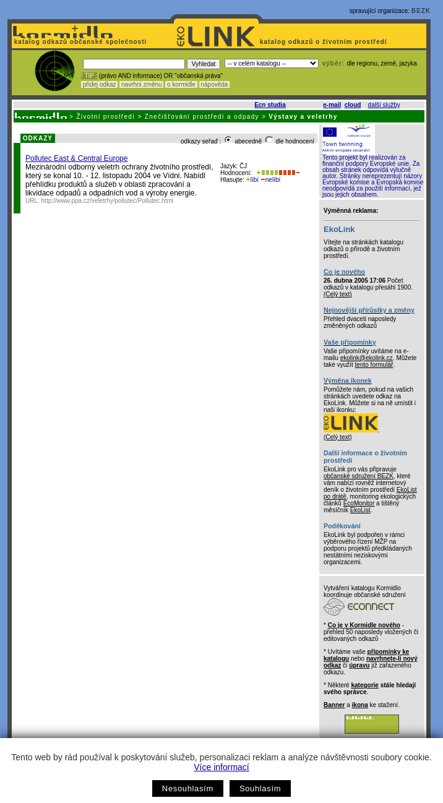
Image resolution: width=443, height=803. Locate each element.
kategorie (364, 685)
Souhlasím (260, 788)
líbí (252, 179)
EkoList (360, 510)
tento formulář (374, 364)
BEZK (421, 10)
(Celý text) (338, 294)
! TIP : (89, 75)
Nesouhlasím (187, 788)
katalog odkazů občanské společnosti (79, 41)
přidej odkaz (99, 84)
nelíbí (270, 179)
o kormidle (181, 84)
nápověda (214, 84)
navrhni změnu (141, 84)
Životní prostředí (105, 116)
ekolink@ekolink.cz (366, 357)
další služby (384, 104)
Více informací (221, 767)
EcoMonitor (359, 503)
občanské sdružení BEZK (359, 476)
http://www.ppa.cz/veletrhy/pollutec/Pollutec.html (107, 200)
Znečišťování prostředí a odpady (202, 116)
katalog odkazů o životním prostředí (324, 41)
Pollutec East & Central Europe (76, 158)
